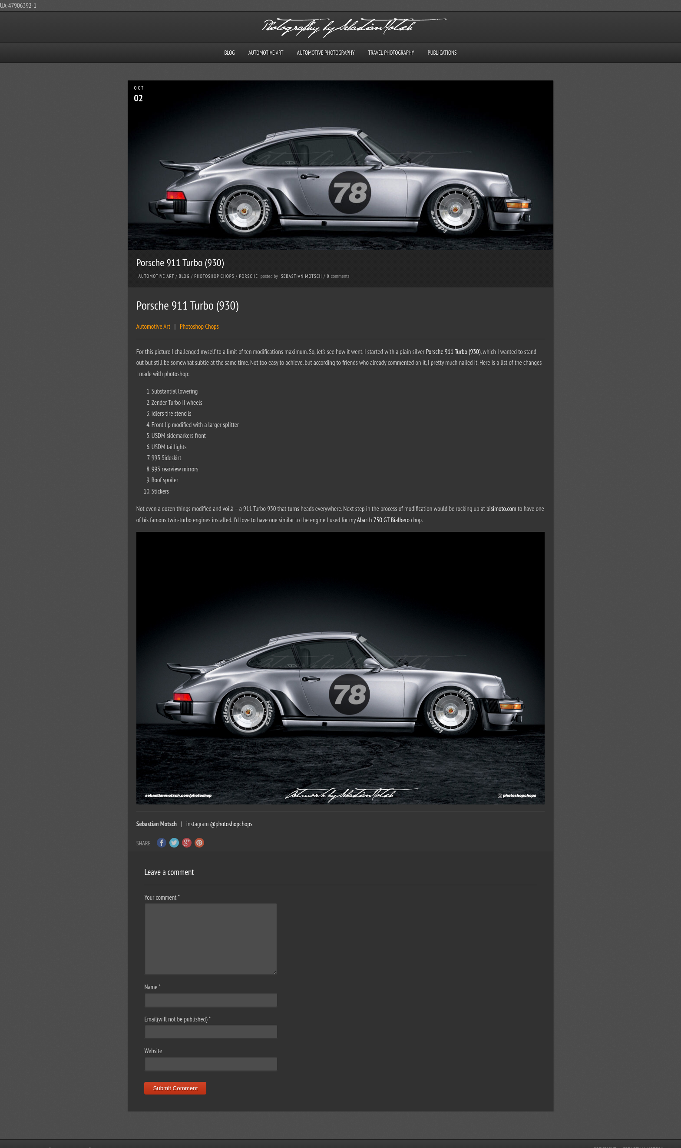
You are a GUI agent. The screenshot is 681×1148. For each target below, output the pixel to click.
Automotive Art (266, 53)
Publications (442, 53)
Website (153, 1051)
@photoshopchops (231, 824)
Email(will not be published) (177, 1019)
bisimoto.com (501, 508)
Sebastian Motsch (301, 276)
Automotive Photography (326, 53)
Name (152, 987)
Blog (229, 53)
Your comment (161, 897)
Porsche (248, 276)
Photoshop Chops (214, 276)
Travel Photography (391, 53)
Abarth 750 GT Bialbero (383, 520)
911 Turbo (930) (463, 351)
